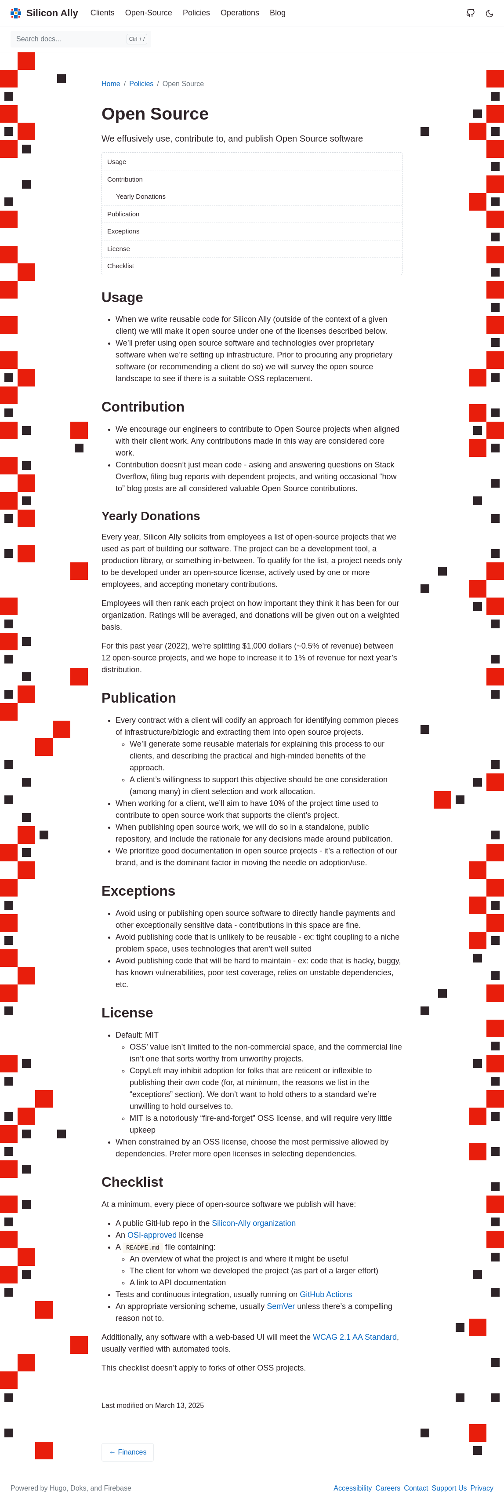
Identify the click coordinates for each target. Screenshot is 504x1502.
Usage (116, 161)
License (118, 248)
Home (111, 83)
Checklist (120, 266)
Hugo (58, 1488)
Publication (123, 214)
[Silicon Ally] (44, 13)
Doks (78, 1488)
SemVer (281, 1306)
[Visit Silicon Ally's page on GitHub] (474, 13)
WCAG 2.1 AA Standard (355, 1337)
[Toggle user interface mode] (489, 13)
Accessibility (353, 1488)
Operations (240, 12)
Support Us (449, 1488)
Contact (416, 1488)
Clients (103, 12)
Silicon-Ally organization (254, 1223)
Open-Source (148, 12)
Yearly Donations (141, 196)
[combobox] (81, 39)
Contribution (125, 179)
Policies (196, 12)
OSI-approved (152, 1235)
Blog (278, 12)
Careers (387, 1488)
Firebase (117, 1488)
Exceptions (123, 231)
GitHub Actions (326, 1294)
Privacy (482, 1488)
